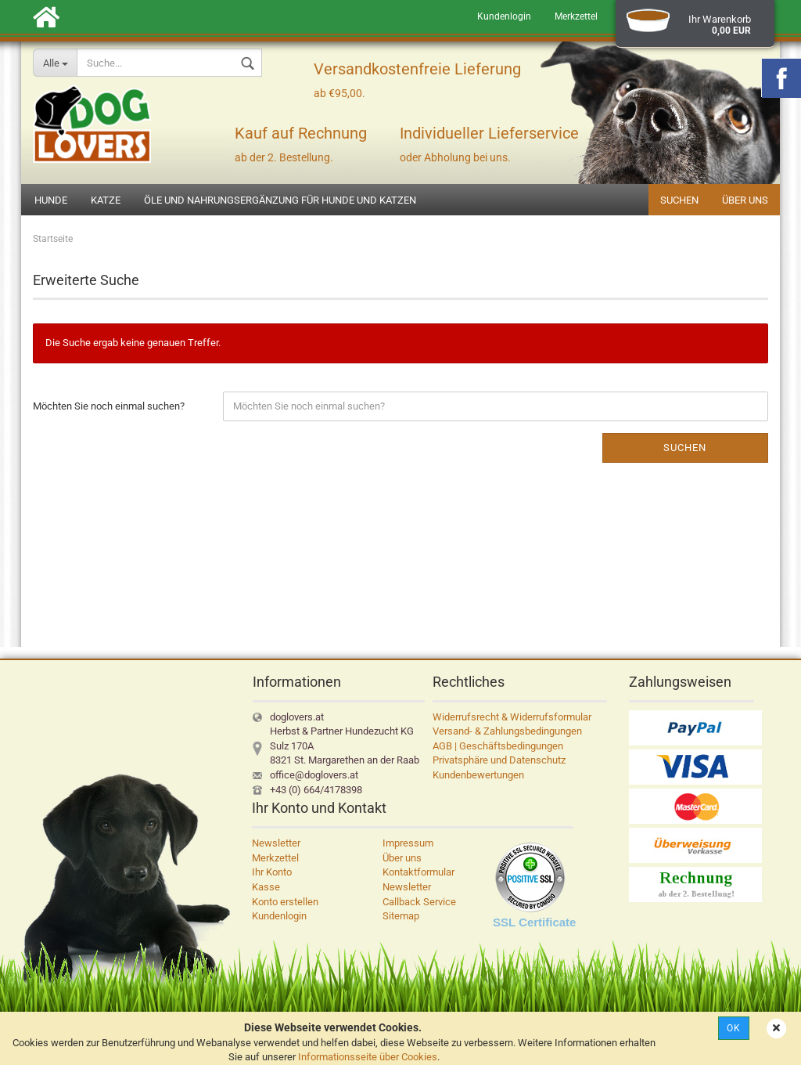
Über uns (745, 200)
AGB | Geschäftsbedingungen (498, 746)
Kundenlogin (504, 16)
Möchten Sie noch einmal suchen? (109, 406)
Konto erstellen (285, 902)
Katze (105, 200)
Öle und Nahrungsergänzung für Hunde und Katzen (280, 200)
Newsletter (276, 843)
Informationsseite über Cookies (367, 1057)
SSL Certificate (534, 922)
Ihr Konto (272, 872)
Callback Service (419, 902)
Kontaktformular (418, 872)
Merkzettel (576, 16)
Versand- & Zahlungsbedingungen (507, 731)
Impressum (408, 843)
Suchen (679, 200)
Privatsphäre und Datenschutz (499, 760)
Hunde (50, 200)
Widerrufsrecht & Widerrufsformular (512, 717)
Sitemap (401, 916)
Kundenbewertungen (478, 775)
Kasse (266, 887)
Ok (734, 1028)
